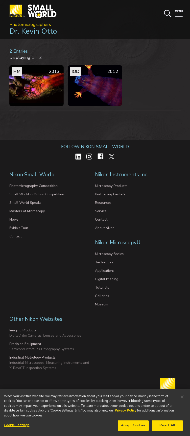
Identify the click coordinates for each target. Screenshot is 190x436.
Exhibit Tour (18, 228)
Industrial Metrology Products (32, 357)
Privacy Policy (125, 413)
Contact (15, 236)
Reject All (167, 428)
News (14, 219)
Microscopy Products (111, 186)
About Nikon (105, 228)
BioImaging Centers (110, 194)
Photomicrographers (30, 24)
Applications (105, 270)
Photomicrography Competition (33, 186)
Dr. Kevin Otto (33, 31)
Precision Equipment (25, 344)
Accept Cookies (133, 428)
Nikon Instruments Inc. (122, 174)
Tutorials (102, 287)
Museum (101, 304)
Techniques (104, 262)
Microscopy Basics (109, 254)
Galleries (102, 296)
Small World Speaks (25, 202)
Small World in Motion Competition (36, 194)
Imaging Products (22, 330)
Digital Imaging (106, 279)
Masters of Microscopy (27, 211)
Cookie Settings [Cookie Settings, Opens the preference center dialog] (16, 427)
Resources (103, 202)
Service (101, 211)
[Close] (182, 399)
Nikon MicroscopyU (117, 242)
